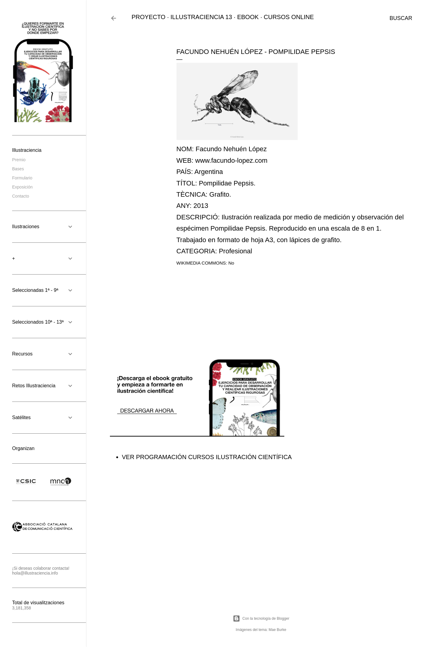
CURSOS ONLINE (289, 17)
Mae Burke (277, 630)
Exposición (22, 187)
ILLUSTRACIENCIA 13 (201, 17)
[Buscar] (400, 18)
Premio (18, 159)
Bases (18, 168)
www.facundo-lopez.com (231, 160)
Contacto (20, 196)
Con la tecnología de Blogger (261, 618)
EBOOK (248, 17)
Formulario (22, 177)
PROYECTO (149, 17)
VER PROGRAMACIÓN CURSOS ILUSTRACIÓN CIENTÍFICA (207, 457)
